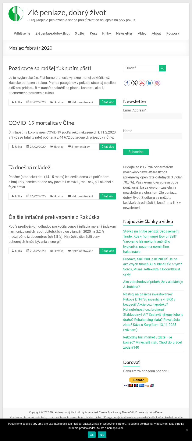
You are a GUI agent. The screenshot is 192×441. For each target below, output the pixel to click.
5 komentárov (80, 146)
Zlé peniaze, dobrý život (67, 12)
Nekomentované (82, 102)
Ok (91, 434)
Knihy (106, 33)
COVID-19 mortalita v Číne (41, 122)
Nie (102, 434)
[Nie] (187, 430)
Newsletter (124, 33)
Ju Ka (18, 102)
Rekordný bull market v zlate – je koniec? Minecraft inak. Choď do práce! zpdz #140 (152, 342)
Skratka (58, 102)
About (156, 33)
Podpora (172, 33)
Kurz (93, 33)
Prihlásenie (22, 33)
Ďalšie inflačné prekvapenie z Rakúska (54, 216)
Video (142, 33)
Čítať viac (108, 102)
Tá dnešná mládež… (31, 167)
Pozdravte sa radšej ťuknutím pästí (49, 68)
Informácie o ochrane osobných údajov (71, 417)
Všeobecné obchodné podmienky (28, 417)
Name (127, 131)
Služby (80, 33)
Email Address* (134, 110)
